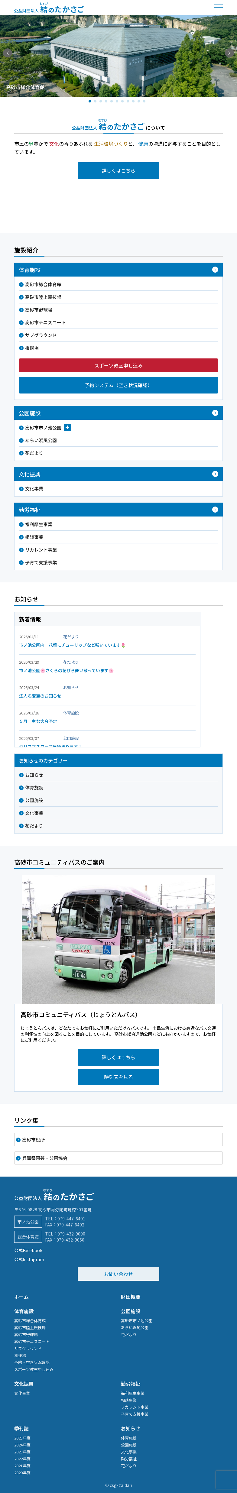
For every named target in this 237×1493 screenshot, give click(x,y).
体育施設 (34, 787)
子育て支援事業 (41, 562)
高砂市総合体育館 (43, 284)
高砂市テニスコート (45, 322)
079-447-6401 (71, 1219)
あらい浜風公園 (41, 440)
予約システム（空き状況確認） (118, 385)
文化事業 (34, 488)
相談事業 (34, 537)
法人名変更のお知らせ (40, 696)
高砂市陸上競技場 (43, 297)
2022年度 (22, 1459)
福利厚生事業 (38, 524)
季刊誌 (21, 1428)
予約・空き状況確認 (32, 1362)
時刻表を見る (118, 1076)
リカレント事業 (41, 549)
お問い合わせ (118, 1274)
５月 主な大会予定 (38, 721)
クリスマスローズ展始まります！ (50, 746)
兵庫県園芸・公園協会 (44, 1158)
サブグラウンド (41, 335)
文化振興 (24, 1383)
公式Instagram (29, 1259)
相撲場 (32, 348)
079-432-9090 (71, 1234)
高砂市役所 (33, 1139)
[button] (229, 52)
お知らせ (34, 775)
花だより (34, 453)
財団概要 (130, 1296)
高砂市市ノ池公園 (43, 427)
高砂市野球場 (38, 309)
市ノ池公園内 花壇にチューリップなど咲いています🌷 (72, 645)
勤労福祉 (130, 1383)
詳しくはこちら (118, 170)
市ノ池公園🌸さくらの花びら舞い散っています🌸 (66, 670)
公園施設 (34, 800)
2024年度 (22, 1445)
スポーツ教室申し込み (118, 365)
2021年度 (22, 1466)
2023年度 (22, 1452)
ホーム (21, 1296)
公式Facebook (28, 1250)
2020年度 (22, 1472)
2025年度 (22, 1438)
